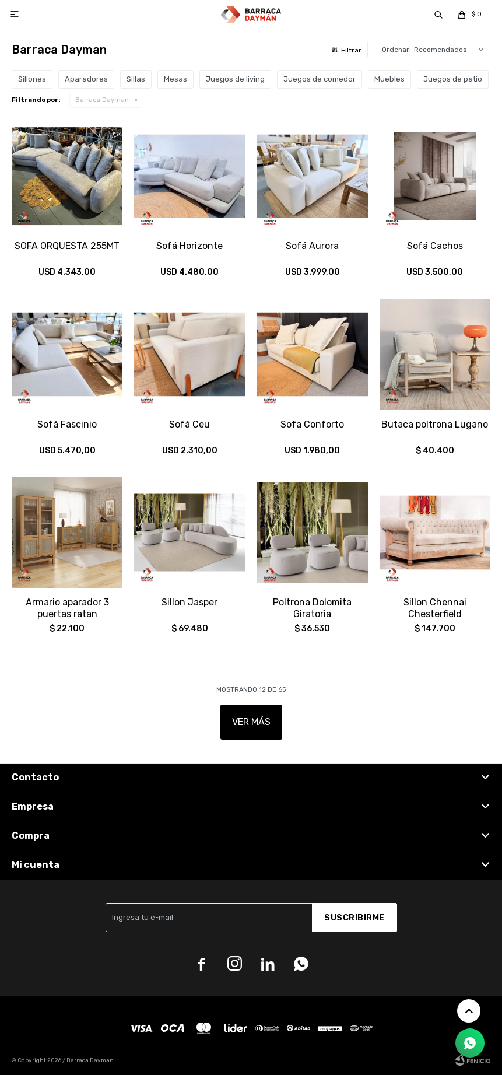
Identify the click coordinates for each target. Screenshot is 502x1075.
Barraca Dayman (102, 100)
